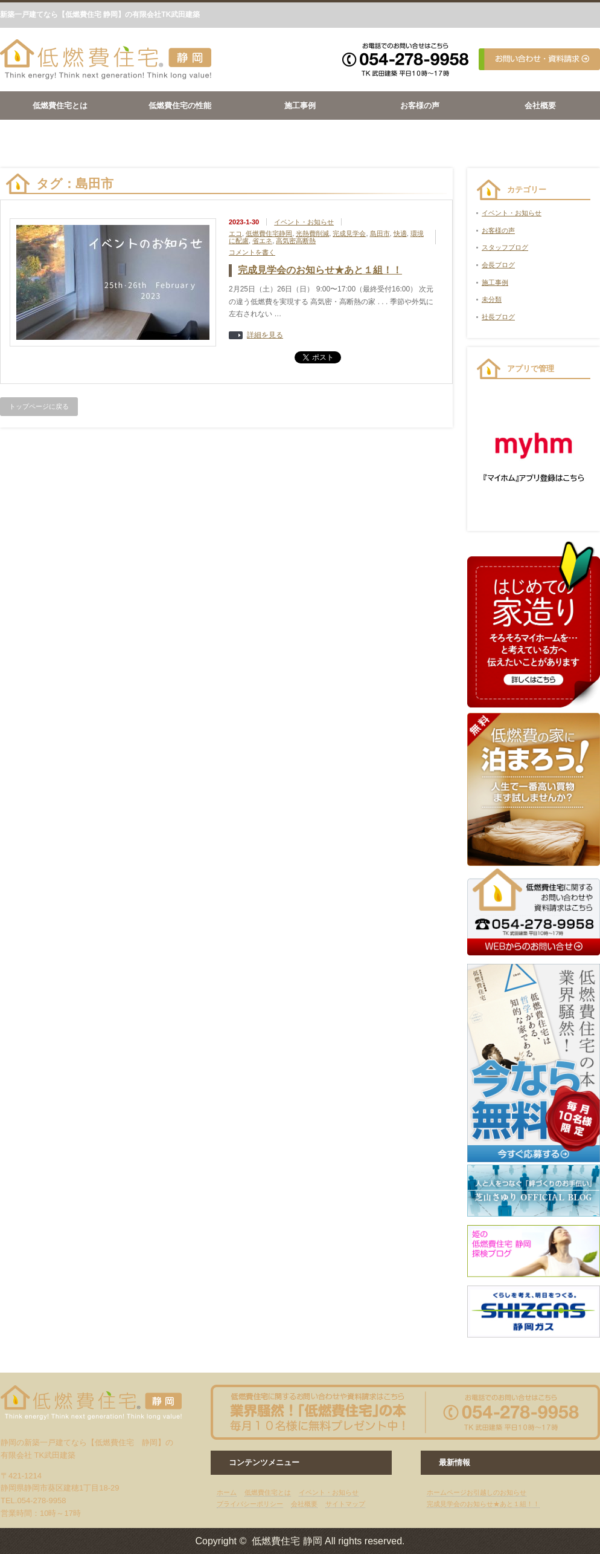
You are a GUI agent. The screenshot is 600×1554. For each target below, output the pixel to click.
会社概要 (540, 105)
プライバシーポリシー (250, 1503)
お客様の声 (419, 105)
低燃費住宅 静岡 (287, 1541)
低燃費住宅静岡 (269, 233)
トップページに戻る (39, 406)
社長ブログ (498, 316)
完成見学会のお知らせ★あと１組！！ (320, 270)
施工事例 (300, 105)
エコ (235, 233)
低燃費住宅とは (60, 105)
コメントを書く (252, 252)
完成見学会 (349, 233)
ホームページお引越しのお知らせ (476, 1492)
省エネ (262, 240)
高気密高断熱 (296, 240)
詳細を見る (265, 335)
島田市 (380, 233)
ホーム (227, 1492)
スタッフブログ (505, 247)
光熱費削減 (312, 233)
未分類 (492, 299)
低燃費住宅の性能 (179, 105)
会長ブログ (498, 264)
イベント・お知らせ (304, 222)
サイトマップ (345, 1503)
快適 (400, 233)
